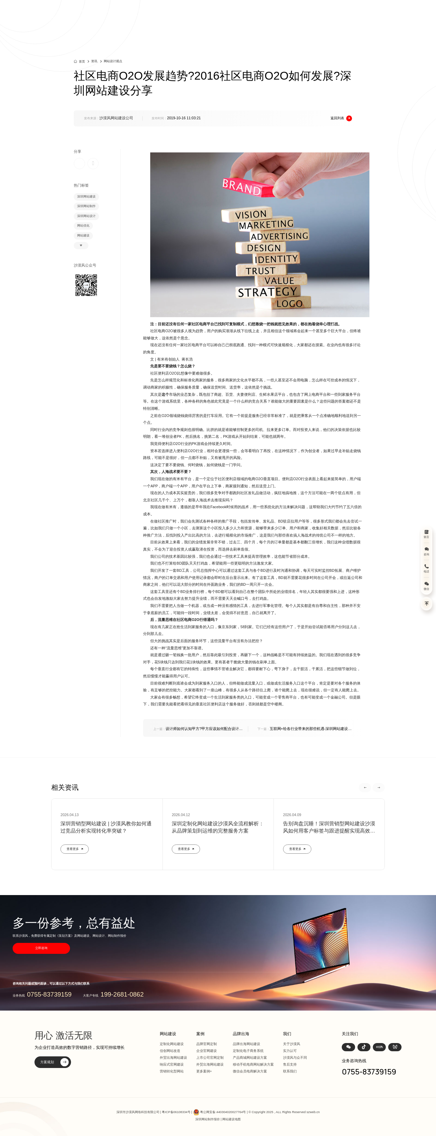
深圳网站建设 (86, 196)
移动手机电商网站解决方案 (253, 1064)
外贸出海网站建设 (173, 1057)
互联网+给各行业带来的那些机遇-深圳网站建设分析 (304, 729)
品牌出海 (306, 13)
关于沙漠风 (291, 1044)
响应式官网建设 (172, 1064)
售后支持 (290, 1064)
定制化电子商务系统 (248, 1051)
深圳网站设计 (86, 216)
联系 (366, 13)
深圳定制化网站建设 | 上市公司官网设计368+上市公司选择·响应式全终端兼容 (116, 13)
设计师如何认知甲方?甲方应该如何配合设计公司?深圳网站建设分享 (198, 729)
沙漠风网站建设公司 (116, 118)
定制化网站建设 (172, 1044)
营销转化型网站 (172, 1071)
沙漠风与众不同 (295, 1057)
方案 (283, 13)
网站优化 (83, 225)
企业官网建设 (206, 1051)
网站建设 (241, 13)
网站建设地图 (231, 1119)
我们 (347, 13)
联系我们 (290, 1071)
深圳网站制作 (86, 206)
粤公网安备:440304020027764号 (223, 1112)
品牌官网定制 (206, 1044)
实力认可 (290, 1051)
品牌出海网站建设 (246, 1044)
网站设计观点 (113, 61)
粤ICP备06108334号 (176, 1112)
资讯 (329, 13)
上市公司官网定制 (210, 1057)
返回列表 (341, 118)
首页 (218, 13)
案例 (264, 13)
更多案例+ (204, 1071)
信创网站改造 (170, 1051)
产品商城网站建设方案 (250, 1057)
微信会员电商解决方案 (250, 1071)
